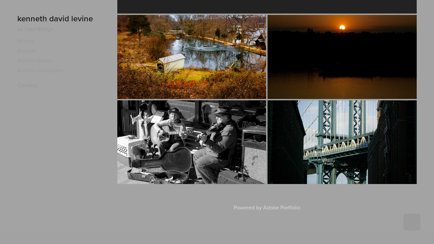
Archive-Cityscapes (40, 70)
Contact (27, 85)
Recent (25, 40)
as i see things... (37, 29)
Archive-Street (34, 60)
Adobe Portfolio (281, 207)
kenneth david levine (55, 18)
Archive (26, 50)
